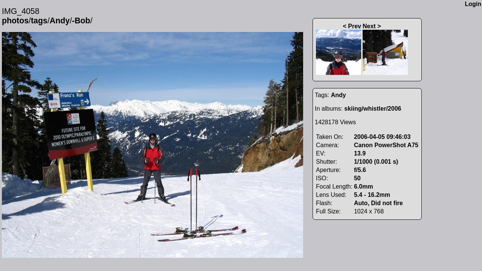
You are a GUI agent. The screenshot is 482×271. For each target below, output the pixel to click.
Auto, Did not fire (378, 203)
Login (473, 4)
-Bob (81, 20)
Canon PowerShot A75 (386, 145)
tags (39, 20)
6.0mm (363, 186)
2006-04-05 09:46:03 (382, 137)
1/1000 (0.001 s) (376, 161)
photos (15, 20)
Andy (60, 20)
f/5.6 (360, 170)
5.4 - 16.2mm (372, 195)
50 (357, 178)
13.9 (360, 153)
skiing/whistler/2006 (372, 108)
